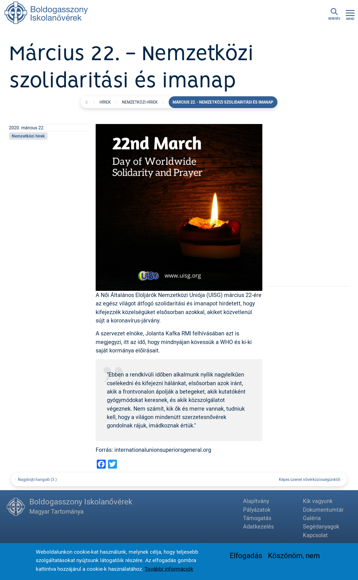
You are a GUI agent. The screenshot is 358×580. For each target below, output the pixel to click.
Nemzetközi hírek (140, 102)
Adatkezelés (258, 526)
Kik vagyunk (318, 501)
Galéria (312, 518)
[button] (179, 207)
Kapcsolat (315, 535)
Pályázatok (256, 509)
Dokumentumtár (323, 509)
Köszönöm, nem (294, 557)
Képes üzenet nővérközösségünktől (309, 479)
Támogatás (257, 518)
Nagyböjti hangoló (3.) (37, 479)
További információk (169, 570)
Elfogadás (246, 557)
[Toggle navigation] (350, 14)
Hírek (105, 102)
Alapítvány (256, 501)
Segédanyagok (321, 526)
